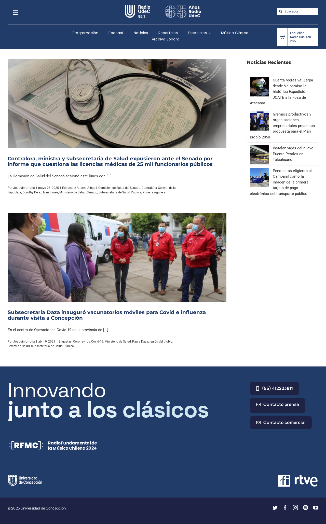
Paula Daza (140, 341)
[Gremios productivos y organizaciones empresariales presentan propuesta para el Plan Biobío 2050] (259, 114)
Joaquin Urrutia (24, 188)
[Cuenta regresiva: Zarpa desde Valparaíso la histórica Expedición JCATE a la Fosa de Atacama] (259, 80)
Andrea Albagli (87, 188)
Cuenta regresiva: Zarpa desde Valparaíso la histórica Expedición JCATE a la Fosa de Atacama (281, 91)
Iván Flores (50, 192)
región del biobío (161, 341)
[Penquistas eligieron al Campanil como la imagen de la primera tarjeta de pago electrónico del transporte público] (259, 170)
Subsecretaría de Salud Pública (120, 192)
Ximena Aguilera (154, 192)
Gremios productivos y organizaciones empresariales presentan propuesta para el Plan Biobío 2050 (282, 125)
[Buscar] (280, 11)
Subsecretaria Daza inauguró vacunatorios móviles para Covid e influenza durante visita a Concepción (107, 315)
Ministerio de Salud (72, 192)
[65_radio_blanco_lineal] (183, 7)
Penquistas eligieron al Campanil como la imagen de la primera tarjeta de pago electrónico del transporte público (281, 182)
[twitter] (275, 507)
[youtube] (315, 507)
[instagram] (295, 507)
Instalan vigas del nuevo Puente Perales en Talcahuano (293, 154)
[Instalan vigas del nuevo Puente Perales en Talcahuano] (259, 148)
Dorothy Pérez (32, 192)
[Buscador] (297, 11)
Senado (92, 192)
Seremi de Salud (19, 346)
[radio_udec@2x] (137, 7)
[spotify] (305, 507)
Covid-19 (97, 341)
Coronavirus (81, 341)
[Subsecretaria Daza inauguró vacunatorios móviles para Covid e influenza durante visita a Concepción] (117, 257)
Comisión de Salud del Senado (119, 188)
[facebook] (285, 507)
